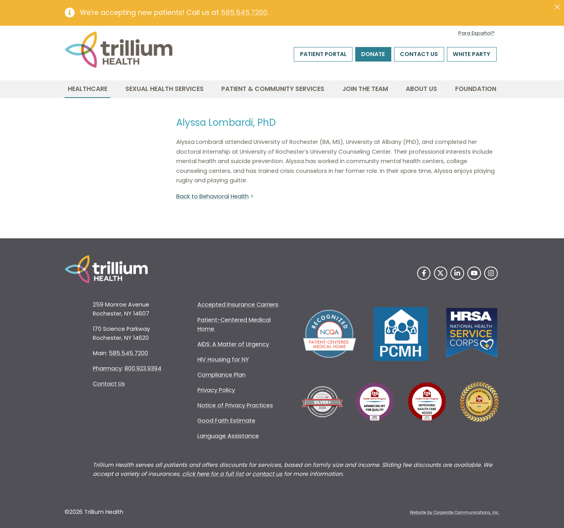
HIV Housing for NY (223, 359)
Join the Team (365, 88)
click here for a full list (213, 474)
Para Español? (476, 33)
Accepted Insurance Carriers (237, 304)
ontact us (269, 474)
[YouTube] (474, 273)
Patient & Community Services (272, 88)
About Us (421, 88)
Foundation (475, 88)
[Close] (557, 7)
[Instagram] (491, 273)
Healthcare (87, 88)
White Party (471, 54)
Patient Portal (323, 54)
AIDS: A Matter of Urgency (233, 344)
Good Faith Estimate (226, 421)
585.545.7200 (244, 12)
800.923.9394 (143, 368)
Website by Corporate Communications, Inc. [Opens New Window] (454, 512)
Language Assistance (228, 436)
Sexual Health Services (164, 88)
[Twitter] (441, 273)
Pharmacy (107, 368)
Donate (373, 54)
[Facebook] (424, 273)
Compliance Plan (221, 375)
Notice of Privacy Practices (235, 405)
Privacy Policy (216, 390)
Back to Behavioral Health (215, 196)
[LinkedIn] (457, 273)
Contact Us (419, 54)
